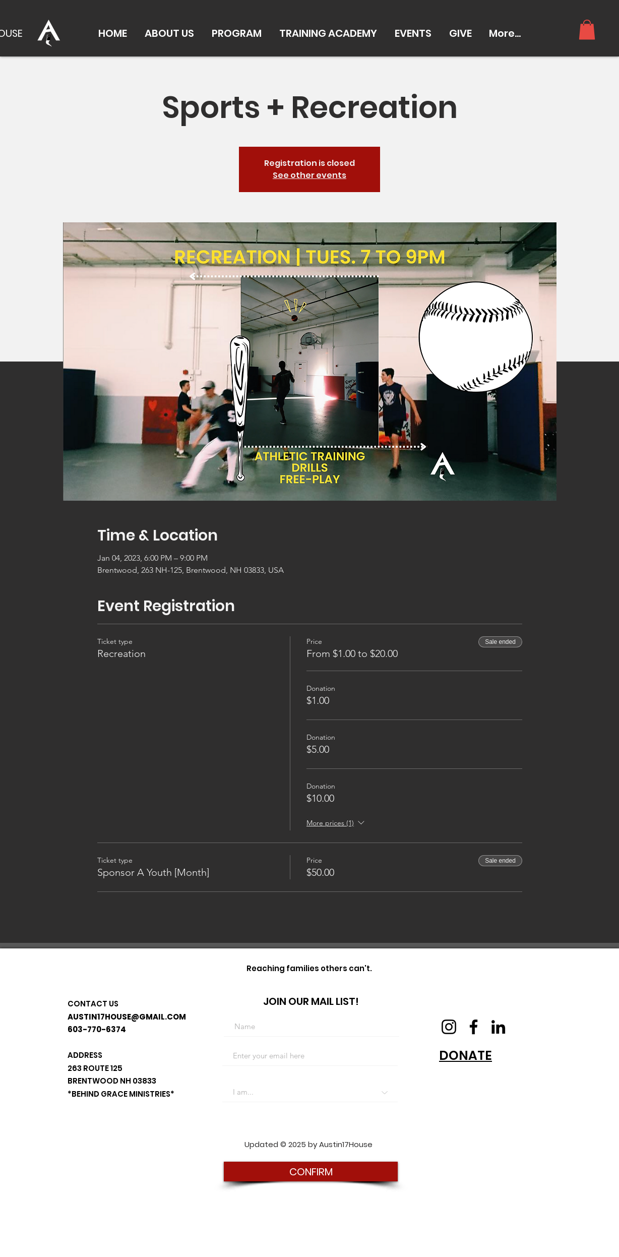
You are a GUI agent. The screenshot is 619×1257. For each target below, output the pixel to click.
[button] (169, 33)
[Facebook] (473, 1027)
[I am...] (310, 1092)
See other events (309, 175)
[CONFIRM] (311, 1171)
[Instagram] (449, 1027)
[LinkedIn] (498, 1027)
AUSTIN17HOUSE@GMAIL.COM (127, 1016)
